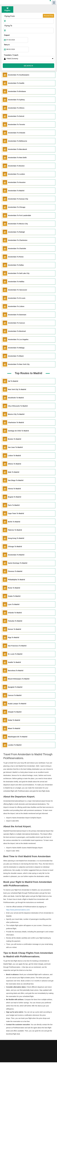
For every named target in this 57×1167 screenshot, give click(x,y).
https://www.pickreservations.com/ (18, 910)
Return (7, 45)
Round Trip (48, 16)
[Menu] (54, 2)
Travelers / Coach (11, 55)
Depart (7, 35)
